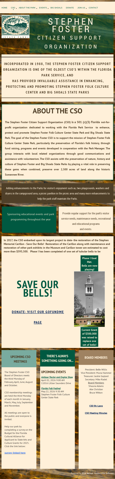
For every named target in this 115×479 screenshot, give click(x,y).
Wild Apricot (87, 473)
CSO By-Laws (96, 405)
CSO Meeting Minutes (96, 412)
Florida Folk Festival (50, 388)
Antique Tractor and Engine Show (57, 377)
